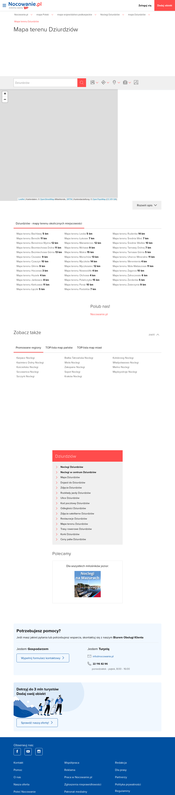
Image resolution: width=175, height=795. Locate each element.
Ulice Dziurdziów (70, 498)
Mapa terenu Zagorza (128, 270)
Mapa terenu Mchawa (79, 247)
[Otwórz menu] (4, 5)
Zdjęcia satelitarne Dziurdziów (77, 513)
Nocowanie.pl (99, 314)
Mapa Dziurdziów (70, 477)
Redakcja (121, 763)
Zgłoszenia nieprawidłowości (82, 784)
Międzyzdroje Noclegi (125, 372)
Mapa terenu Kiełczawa (32, 284)
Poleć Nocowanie (25, 792)
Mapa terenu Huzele (31, 275)
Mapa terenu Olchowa (79, 275)
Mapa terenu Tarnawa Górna (132, 252)
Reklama (69, 770)
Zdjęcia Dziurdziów (71, 487)
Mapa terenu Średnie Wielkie (133, 243)
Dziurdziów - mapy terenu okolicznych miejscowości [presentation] (49, 223)
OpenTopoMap (99, 199)
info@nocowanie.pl (103, 656)
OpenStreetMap (47, 199)
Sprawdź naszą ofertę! (37, 723)
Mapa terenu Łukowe (79, 238)
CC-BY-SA (111, 199)
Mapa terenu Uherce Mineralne (134, 257)
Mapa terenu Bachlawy (32, 233)
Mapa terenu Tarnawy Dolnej (132, 247)
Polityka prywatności (128, 784)
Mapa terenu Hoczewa (32, 270)
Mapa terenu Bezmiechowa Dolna (38, 247)
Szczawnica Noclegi (27, 372)
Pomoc (18, 770)
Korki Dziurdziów (70, 534)
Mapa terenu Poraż (78, 284)
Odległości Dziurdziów (73, 508)
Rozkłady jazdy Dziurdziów (76, 493)
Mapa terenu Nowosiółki (81, 270)
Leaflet (21, 199)
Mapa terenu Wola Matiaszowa (133, 266)
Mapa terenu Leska (78, 233)
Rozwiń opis (147, 205)
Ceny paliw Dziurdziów (73, 539)
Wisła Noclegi (72, 362)
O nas (17, 777)
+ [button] (5, 94)
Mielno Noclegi (121, 367)
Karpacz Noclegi (25, 358)
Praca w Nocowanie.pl (78, 777)
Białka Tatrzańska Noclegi (78, 358)
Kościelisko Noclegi (27, 367)
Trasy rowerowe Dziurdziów (76, 529)
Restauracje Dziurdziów (74, 518)
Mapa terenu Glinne (30, 266)
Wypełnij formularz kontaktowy (43, 658)
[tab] (49, 223)
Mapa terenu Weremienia (130, 261)
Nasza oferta (21, 784)
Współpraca (71, 763)
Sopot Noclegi (72, 372)
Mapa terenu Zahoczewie (130, 275)
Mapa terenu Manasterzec (82, 243)
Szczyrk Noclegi (25, 376)
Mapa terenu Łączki (30, 289)
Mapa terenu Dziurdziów (74, 524)
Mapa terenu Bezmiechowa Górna (39, 252)
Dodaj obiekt (164, 5)
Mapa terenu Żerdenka (129, 280)
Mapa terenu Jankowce (32, 280)
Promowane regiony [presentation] (28, 347)
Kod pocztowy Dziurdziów (75, 503)
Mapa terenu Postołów (80, 289)
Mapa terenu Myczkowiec (82, 266)
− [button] (5, 99)
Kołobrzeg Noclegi (123, 358)
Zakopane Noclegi (74, 367)
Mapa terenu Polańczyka (81, 280)
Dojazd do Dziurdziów (73, 482)
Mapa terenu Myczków (80, 261)
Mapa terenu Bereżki (31, 238)
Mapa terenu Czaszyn (32, 261)
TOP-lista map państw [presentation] (59, 347)
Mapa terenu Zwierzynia (129, 284)
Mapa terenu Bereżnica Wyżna (37, 243)
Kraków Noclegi (73, 376)
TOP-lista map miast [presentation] (89, 347)
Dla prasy (121, 770)
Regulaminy (122, 791)
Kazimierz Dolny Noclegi (30, 362)
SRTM (69, 199)
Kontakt (18, 763)
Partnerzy (121, 777)
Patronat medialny (75, 792)
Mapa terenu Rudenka (129, 233)
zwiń (154, 334)
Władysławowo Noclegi (126, 362)
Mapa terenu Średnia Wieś (131, 238)
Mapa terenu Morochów (81, 257)
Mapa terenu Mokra (79, 252)
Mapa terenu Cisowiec (32, 257)
